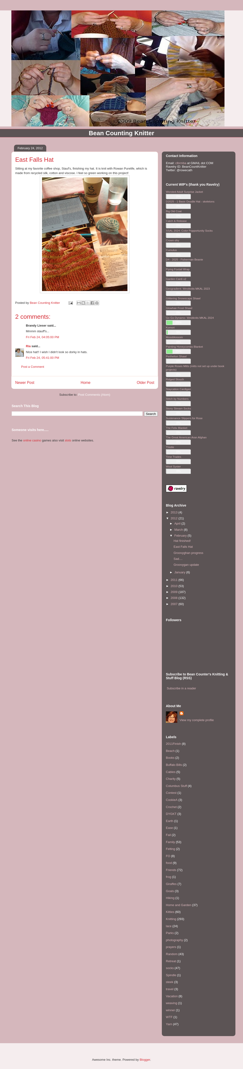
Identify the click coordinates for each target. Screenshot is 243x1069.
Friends (171, 870)
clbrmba (180, 163)
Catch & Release (176, 220)
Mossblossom (174, 337)
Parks (170, 933)
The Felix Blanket (176, 427)
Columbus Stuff (176, 786)
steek (169, 982)
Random (172, 954)
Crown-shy (172, 240)
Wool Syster (173, 466)
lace (169, 926)
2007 (174, 604)
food (169, 863)
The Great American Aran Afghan (186, 437)
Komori (170, 327)
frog (168, 877)
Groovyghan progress (188, 553)
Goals (170, 891)
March (179, 529)
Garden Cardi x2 (176, 278)
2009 (174, 592)
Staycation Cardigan (178, 389)
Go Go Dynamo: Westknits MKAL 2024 (190, 317)
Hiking (170, 898)
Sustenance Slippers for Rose (184, 418)
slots (68, 440)
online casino (32, 440)
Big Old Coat (174, 211)
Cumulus (171, 250)
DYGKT (171, 814)
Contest (171, 793)
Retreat (171, 961)
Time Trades (173, 456)
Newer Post (24, 383)
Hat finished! (182, 541)
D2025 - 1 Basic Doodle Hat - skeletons (190, 201)
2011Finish (173, 744)
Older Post (145, 383)
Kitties (170, 912)
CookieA (172, 800)
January (180, 572)
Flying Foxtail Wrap (178, 269)
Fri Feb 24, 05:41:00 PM (42, 357)
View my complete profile (197, 720)
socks (170, 968)
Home (86, 383)
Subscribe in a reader (181, 688)
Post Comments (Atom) (94, 394)
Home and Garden (178, 905)
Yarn (169, 1024)
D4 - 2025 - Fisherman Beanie (184, 259)
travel (169, 989)
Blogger (145, 1059)
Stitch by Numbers (177, 398)
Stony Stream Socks (178, 408)
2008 (174, 598)
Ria (28, 346)
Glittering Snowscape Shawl (183, 298)
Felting (170, 849)
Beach (170, 751)
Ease (169, 828)
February (181, 535)
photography (174, 940)
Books (170, 757)
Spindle (171, 975)
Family (170, 842)
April (178, 523)
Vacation (172, 996)
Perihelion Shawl (176, 356)
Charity (171, 779)
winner (170, 1010)
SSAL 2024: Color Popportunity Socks (189, 230)
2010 (174, 586)
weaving (171, 1003)
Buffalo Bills (174, 765)
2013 (174, 512)
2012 (174, 518)
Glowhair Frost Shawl (179, 308)
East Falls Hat (183, 546)
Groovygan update (186, 564)
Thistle (170, 447)
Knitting (171, 919)
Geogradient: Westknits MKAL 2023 (188, 288)
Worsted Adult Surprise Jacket (184, 191)
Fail (168, 835)
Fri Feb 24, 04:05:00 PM (42, 337)
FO (168, 856)
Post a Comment (32, 366)
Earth (169, 821)
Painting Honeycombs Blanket (184, 346)
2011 (174, 580)
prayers (171, 947)
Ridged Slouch (175, 379)
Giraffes (171, 884)
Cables (170, 772)
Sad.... (177, 559)
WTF (169, 1017)
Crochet (171, 807)
